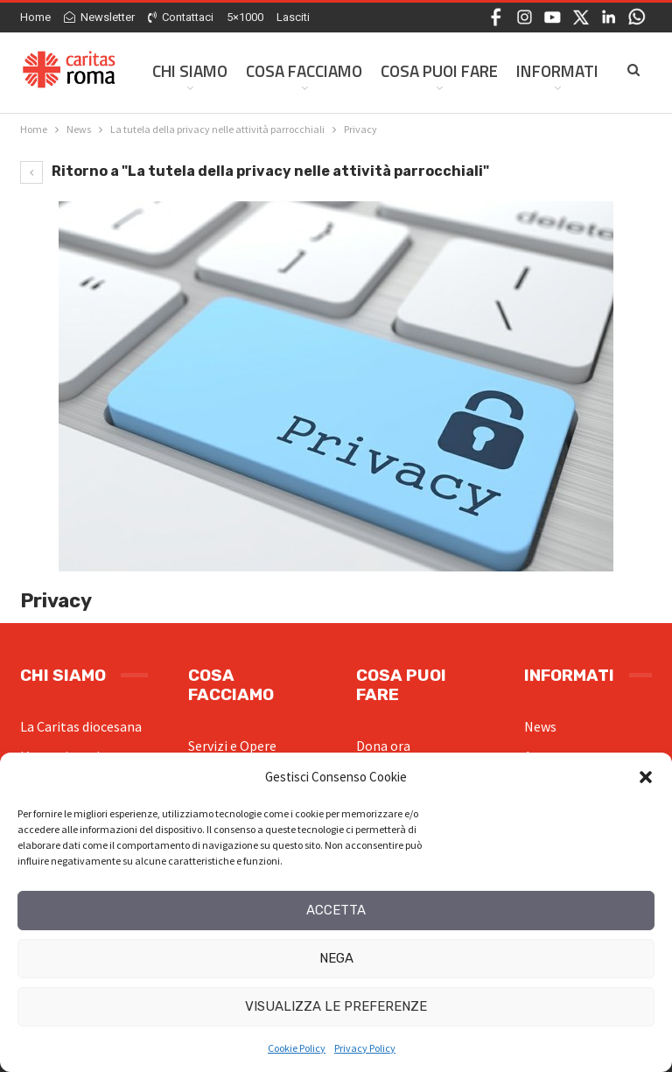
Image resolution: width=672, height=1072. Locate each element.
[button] (645, 777)
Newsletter (99, 17)
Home (35, 17)
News (540, 726)
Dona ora (383, 745)
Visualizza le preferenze (336, 1006)
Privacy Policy (365, 1047)
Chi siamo (190, 70)
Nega (336, 958)
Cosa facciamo (304, 70)
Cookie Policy (297, 1047)
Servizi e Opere (232, 745)
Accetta (336, 910)
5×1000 (245, 17)
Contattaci (181, 17)
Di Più (537, 70)
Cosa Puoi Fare (439, 70)
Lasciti (293, 17)
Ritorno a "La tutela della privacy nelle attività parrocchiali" (254, 171)
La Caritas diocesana (81, 726)
